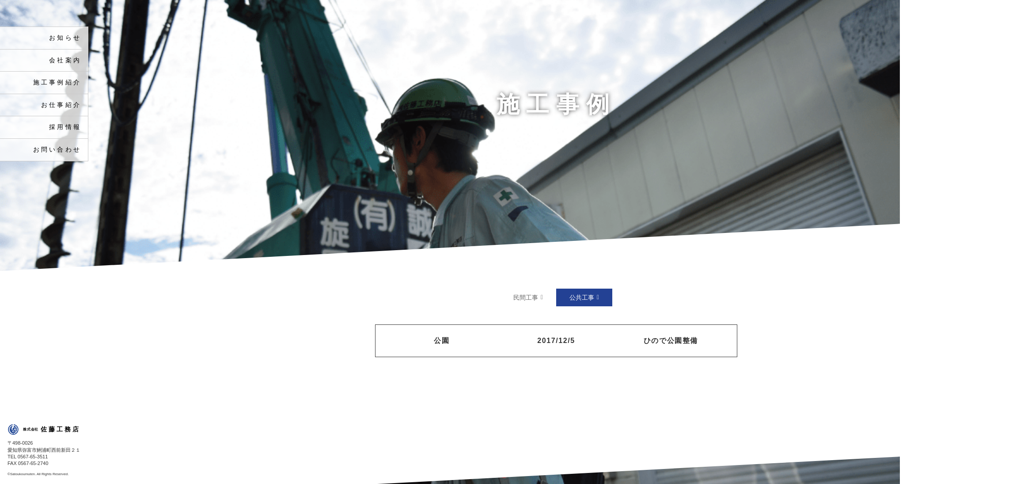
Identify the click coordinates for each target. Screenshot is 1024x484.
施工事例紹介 (57, 82)
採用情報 (65, 127)
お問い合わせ (57, 149)
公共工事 (581, 297)
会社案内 (65, 60)
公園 (441, 340)
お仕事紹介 (61, 105)
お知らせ (65, 37)
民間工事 (525, 297)
